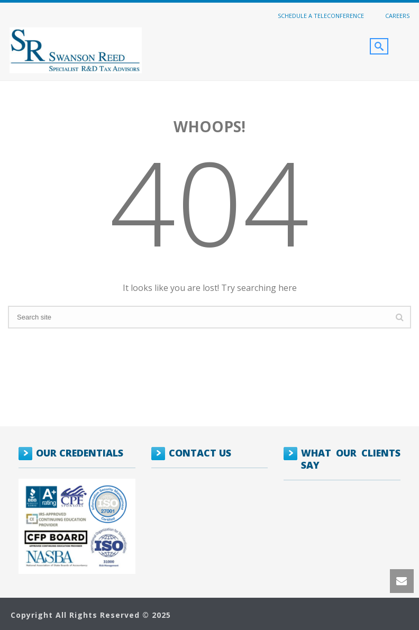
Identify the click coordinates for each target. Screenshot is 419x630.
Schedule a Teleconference (321, 15)
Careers (397, 15)
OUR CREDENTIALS (79, 452)
